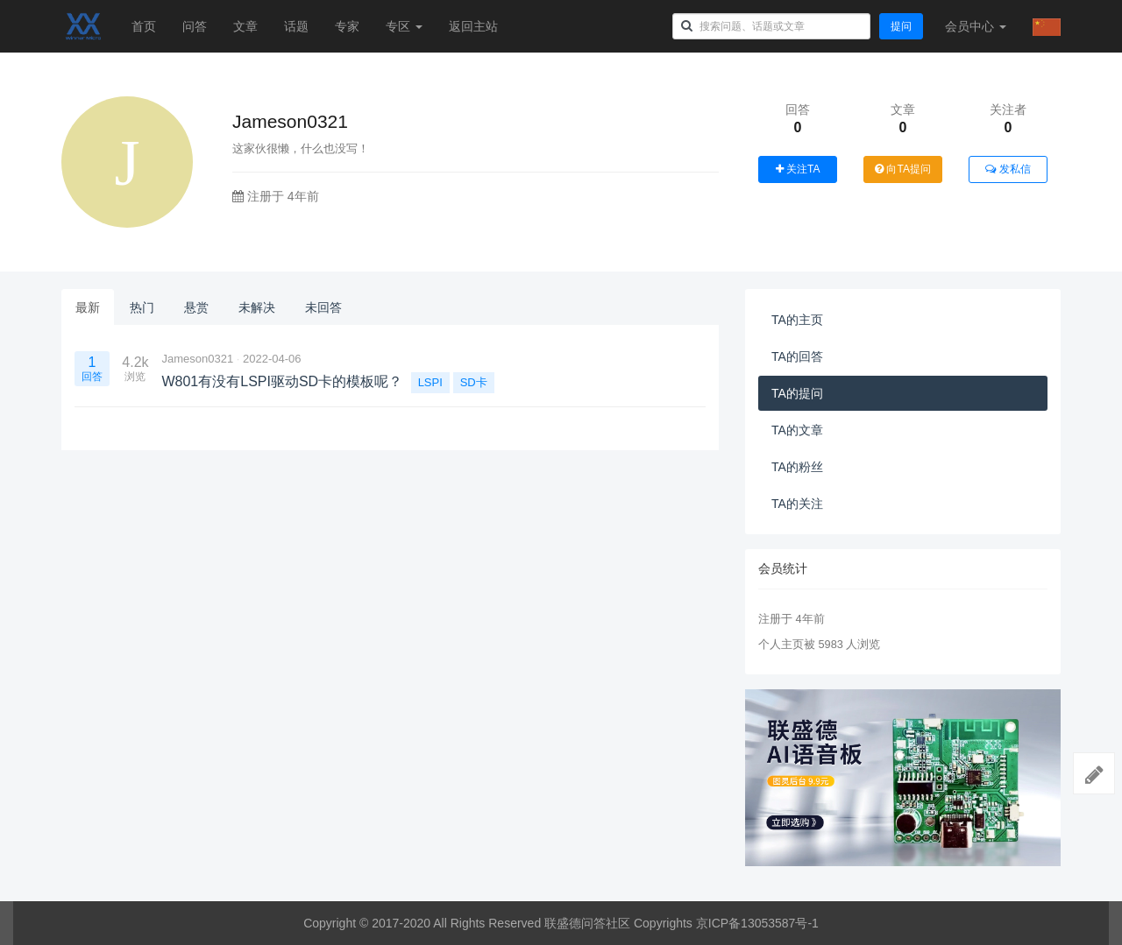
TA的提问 (797, 393)
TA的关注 (797, 504)
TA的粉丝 (797, 467)
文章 (245, 26)
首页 (143, 26)
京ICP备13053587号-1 (757, 923)
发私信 (1007, 169)
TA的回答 (797, 356)
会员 (975, 26)
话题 (296, 26)
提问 (901, 26)
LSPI (430, 382)
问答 (194, 26)
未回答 (323, 307)
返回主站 (473, 26)
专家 (347, 26)
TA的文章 (797, 430)
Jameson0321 (197, 358)
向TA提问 (903, 169)
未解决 (256, 307)
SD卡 (473, 382)
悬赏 (196, 307)
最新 (87, 307)
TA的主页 (797, 320)
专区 (404, 26)
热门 (142, 307)
